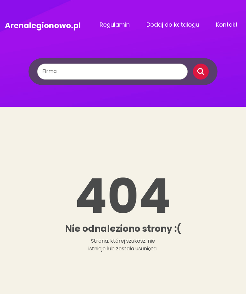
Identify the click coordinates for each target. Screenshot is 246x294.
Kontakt (227, 25)
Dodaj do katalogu (172, 25)
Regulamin (115, 25)
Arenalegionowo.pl (43, 25)
